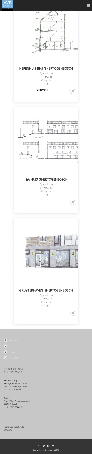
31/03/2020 (46, 187)
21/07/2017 (46, 298)
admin (46, 73)
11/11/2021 (46, 76)
